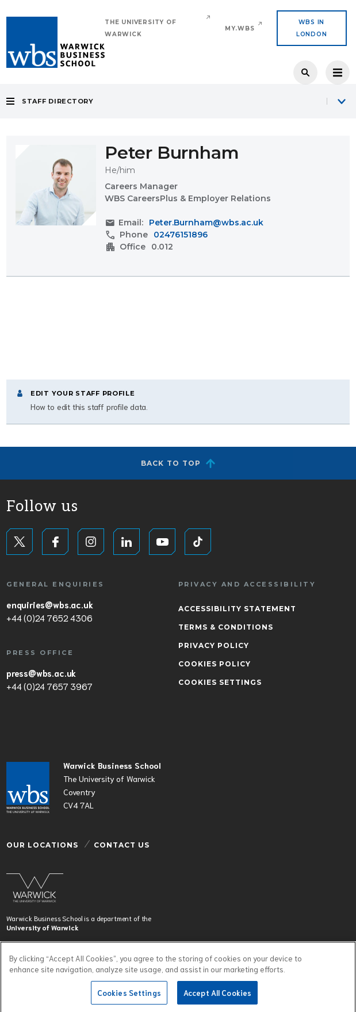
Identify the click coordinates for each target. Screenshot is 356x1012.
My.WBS (240, 28)
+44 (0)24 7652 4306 (49, 617)
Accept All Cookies (217, 995)
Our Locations (42, 845)
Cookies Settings (220, 682)
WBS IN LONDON (311, 28)
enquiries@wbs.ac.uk (49, 604)
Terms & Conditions (225, 627)
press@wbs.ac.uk (41, 672)
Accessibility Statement (237, 608)
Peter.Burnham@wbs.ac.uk (206, 222)
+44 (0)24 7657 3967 (49, 686)
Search (305, 72)
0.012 (162, 246)
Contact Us (122, 845)
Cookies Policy (214, 664)
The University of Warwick (141, 28)
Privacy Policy (213, 645)
